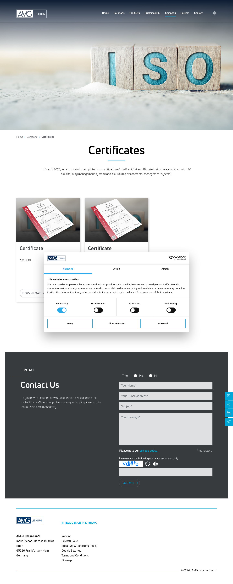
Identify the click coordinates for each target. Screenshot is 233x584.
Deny (70, 323)
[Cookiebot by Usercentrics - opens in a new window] (171, 258)
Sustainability (152, 13)
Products (134, 13)
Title (125, 375)
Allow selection (116, 323)
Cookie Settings (71, 550)
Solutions (119, 13)
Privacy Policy (70, 541)
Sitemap (66, 560)
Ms (141, 375)
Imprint (66, 536)
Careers (185, 13)
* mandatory (204, 450)
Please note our (138, 450)
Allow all (163, 323)
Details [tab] (116, 268)
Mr (156, 375)
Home (105, 13)
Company (170, 13)
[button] (148, 463)
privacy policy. (149, 450)
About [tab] (165, 268)
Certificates (47, 136)
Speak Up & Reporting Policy (79, 545)
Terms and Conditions (75, 555)
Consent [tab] (68, 268)
